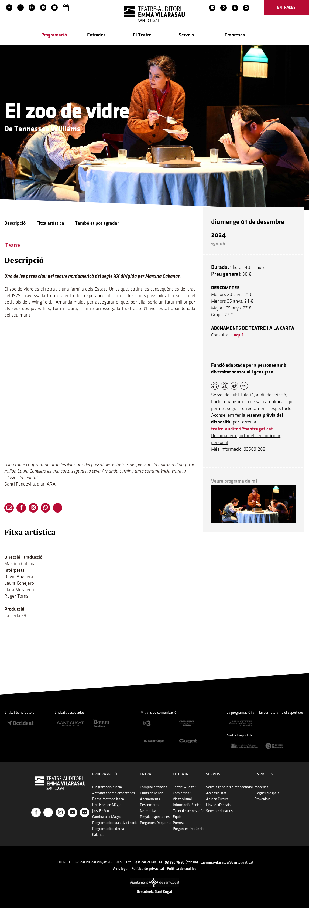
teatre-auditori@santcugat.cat (242, 425)
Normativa (148, 811)
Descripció (15, 223)
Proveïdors (261, 800)
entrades (286, 7)
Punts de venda (152, 794)
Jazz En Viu (101, 811)
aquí (239, 331)
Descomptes (149, 805)
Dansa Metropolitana (109, 800)
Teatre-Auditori (184, 788)
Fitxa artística (50, 223)
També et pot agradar (97, 223)
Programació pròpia (108, 788)
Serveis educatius (218, 811)
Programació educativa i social (116, 823)
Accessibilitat (215, 794)
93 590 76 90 (175, 863)
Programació (54, 35)
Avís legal (121, 869)
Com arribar (181, 794)
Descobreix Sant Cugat (154, 892)
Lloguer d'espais (217, 805)
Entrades (96, 35)
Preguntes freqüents (155, 823)
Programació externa (109, 829)
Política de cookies (181, 869)
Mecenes (260, 788)
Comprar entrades (153, 788)
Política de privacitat (147, 869)
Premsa (178, 823)
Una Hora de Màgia (107, 805)
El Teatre (142, 35)
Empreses (235, 35)
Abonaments (150, 800)
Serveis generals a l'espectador (228, 788)
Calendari (100, 835)
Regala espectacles (155, 817)
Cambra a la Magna (107, 817)
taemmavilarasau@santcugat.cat (227, 863)
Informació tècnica (187, 805)
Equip (177, 817)
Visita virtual (182, 800)
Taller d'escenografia (188, 811)
